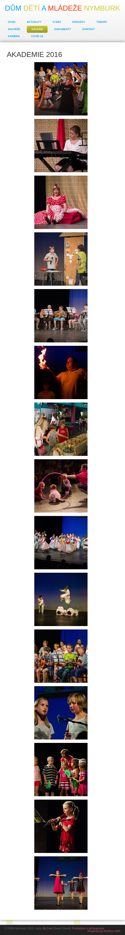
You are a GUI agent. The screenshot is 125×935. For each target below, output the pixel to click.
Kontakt (88, 29)
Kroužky (78, 22)
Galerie (37, 29)
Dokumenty (62, 29)
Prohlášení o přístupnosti (88, 928)
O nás (57, 22)
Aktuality (34, 22)
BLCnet (47, 928)
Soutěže (14, 29)
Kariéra (14, 36)
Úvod (11, 22)
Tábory (101, 22)
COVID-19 (37, 36)
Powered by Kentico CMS (104, 931)
